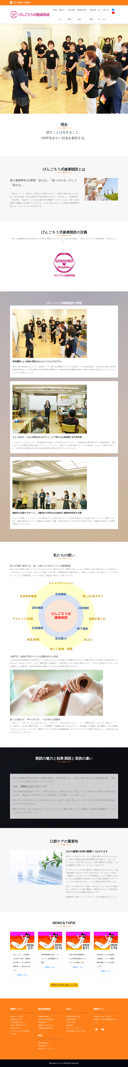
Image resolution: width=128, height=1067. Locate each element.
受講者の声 (43, 1022)
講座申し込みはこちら (46, 1025)
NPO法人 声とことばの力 (103, 1016)
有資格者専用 (93, 14)
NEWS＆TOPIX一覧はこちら (64, 985)
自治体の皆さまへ (17, 1019)
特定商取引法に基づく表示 (76, 1031)
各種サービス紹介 (17, 1016)
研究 (99, 14)
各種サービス (62, 14)
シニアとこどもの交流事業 (20, 1031)
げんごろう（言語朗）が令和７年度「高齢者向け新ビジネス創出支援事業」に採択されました (21, 962)
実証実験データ (44, 1046)
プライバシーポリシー (74, 1028)
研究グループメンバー (46, 1049)
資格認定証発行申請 (46, 1028)
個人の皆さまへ (16, 1028)
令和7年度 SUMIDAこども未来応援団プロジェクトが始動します (77, 958)
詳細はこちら (22, 975)
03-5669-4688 (20, 2)
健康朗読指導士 (44, 1016)
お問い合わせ (105, 14)
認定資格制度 (71, 14)
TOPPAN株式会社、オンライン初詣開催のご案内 (49, 958)
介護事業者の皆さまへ (18, 1022)
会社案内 (70, 1025)
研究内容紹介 (43, 1043)
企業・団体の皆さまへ (18, 1025)
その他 (13, 1034)
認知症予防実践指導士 (46, 1019)
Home (54, 10)
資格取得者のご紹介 (82, 14)
